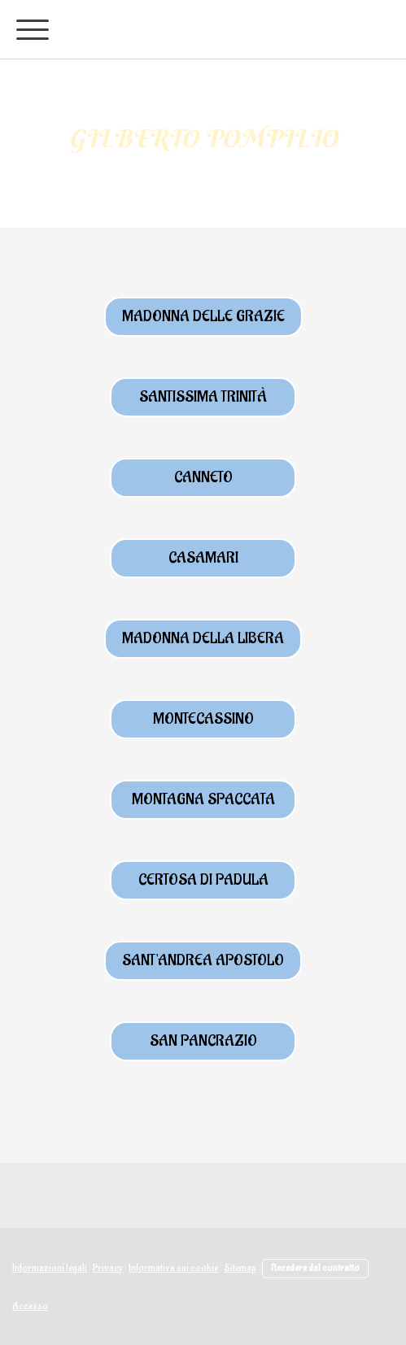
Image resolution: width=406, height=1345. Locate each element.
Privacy (108, 1267)
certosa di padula (203, 880)
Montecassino (203, 719)
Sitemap (240, 1267)
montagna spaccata (203, 799)
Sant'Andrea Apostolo (203, 960)
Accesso (30, 1305)
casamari (203, 558)
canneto (203, 477)
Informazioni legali (49, 1267)
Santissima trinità (203, 397)
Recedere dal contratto (315, 1267)
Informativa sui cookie (173, 1267)
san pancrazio (203, 1041)
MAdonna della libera (203, 638)
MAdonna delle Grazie (203, 316)
